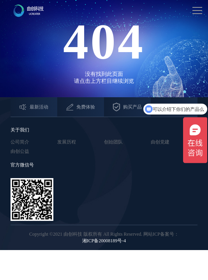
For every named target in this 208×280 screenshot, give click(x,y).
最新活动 (33, 107)
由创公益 (20, 151)
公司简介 (20, 142)
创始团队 (113, 142)
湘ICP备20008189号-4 (104, 240)
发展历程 (66, 142)
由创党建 (160, 142)
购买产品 (127, 107)
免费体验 (80, 107)
